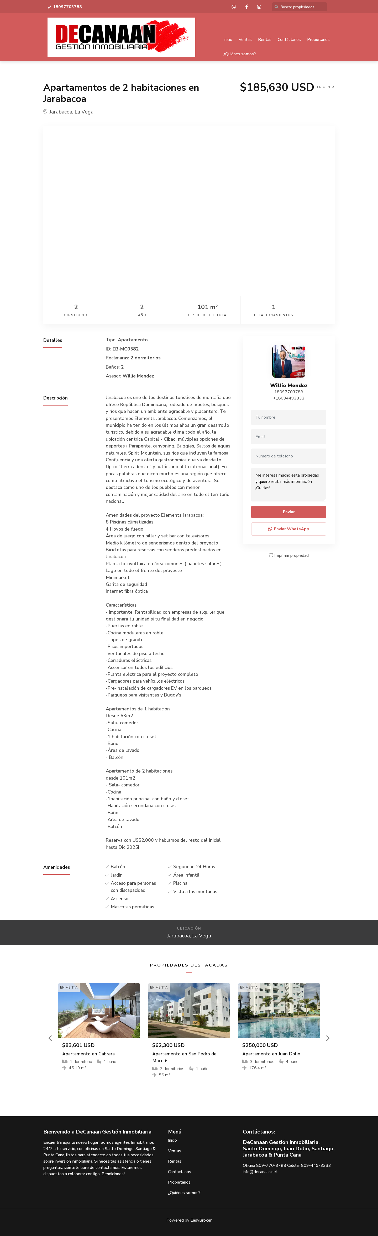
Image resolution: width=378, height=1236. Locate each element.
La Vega (84, 112)
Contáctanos (289, 39)
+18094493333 (288, 398)
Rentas (264, 39)
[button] (50, 1038)
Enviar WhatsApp (288, 529)
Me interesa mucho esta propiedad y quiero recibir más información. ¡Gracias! (288, 485)
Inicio (227, 39)
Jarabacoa (61, 112)
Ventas (245, 39)
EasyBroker (201, 1220)
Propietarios (318, 39)
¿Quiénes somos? (239, 54)
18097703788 (288, 392)
